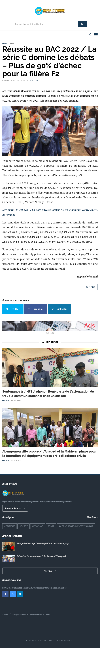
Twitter (12, 308)
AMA (48, 614)
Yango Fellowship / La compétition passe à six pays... (44, 543)
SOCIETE (34, 80)
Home (4, 43)
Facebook (35, 308)
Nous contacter (36, 614)
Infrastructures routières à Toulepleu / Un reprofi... (42, 556)
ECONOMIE (37, 526)
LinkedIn (59, 308)
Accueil (5, 614)
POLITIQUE (9, 526)
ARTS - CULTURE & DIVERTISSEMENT (76, 526)
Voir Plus (92, 517)
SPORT (51, 526)
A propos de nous (14, 508)
